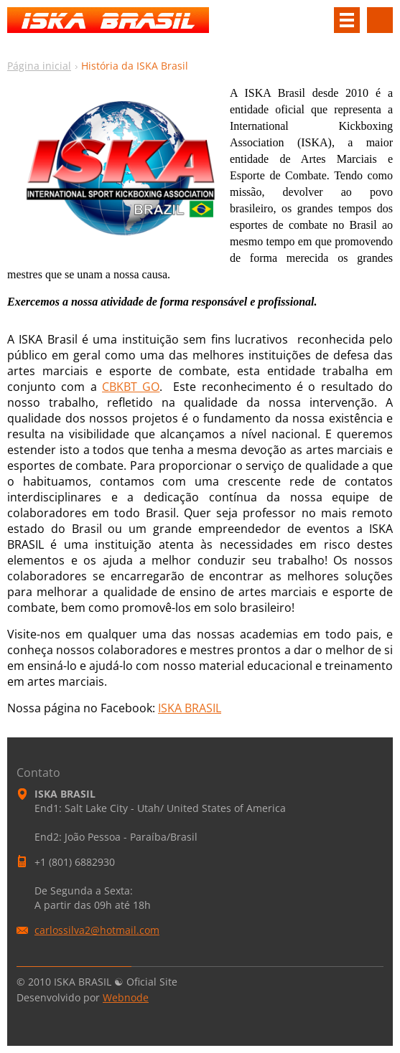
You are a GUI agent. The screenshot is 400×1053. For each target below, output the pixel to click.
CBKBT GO (130, 387)
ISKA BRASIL (189, 708)
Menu (347, 20)
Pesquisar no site (380, 20)
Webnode (126, 997)
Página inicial (39, 65)
